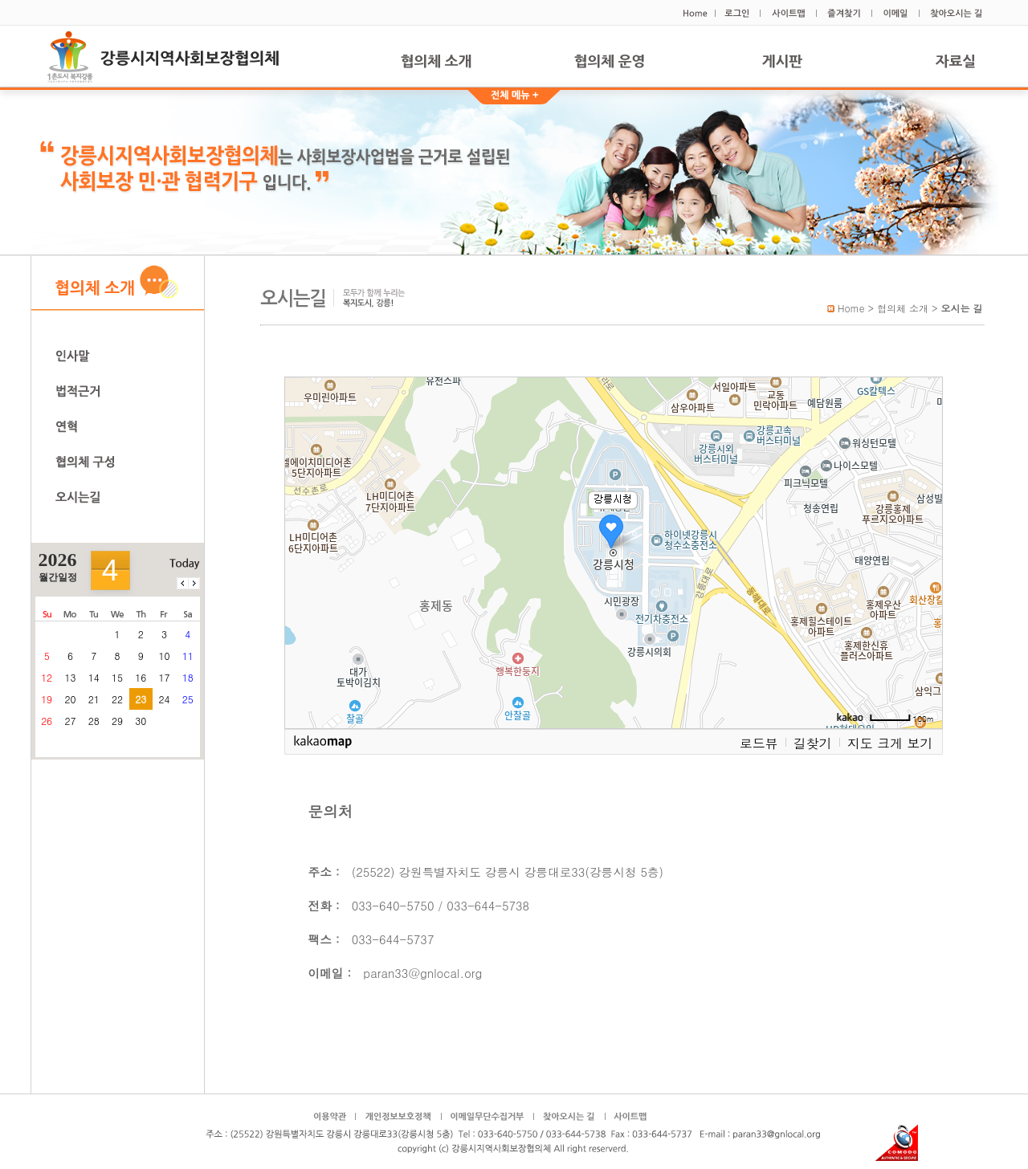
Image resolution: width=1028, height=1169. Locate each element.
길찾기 (812, 742)
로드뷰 (759, 742)
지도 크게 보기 (890, 742)
